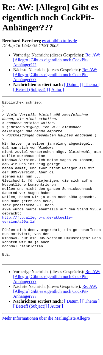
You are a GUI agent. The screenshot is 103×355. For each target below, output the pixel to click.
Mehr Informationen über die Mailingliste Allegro (46, 350)
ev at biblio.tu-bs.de (59, 40)
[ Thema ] (91, 84)
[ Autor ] (56, 89)
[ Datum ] (72, 84)
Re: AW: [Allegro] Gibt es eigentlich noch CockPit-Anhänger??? (56, 60)
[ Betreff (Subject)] (30, 338)
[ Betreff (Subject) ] (30, 89)
